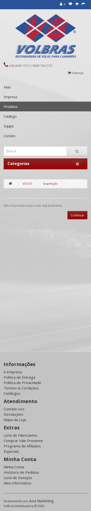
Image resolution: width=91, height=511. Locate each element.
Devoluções (13, 414)
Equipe (9, 126)
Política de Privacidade (22, 382)
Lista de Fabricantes (20, 435)
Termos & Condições (21, 388)
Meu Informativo (17, 483)
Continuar (77, 215)
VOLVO (27, 184)
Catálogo (10, 116)
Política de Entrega (19, 377)
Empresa (10, 96)
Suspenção (50, 184)
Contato (9, 135)
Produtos (10, 106)
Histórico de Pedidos (21, 472)
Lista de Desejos (18, 477)
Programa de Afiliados (22, 446)
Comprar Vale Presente (23, 440)
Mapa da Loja (15, 419)
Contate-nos (14, 408)
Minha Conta (14, 466)
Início (7, 87)
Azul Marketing (41, 500)
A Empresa (13, 371)
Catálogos (12, 393)
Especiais (11, 451)
